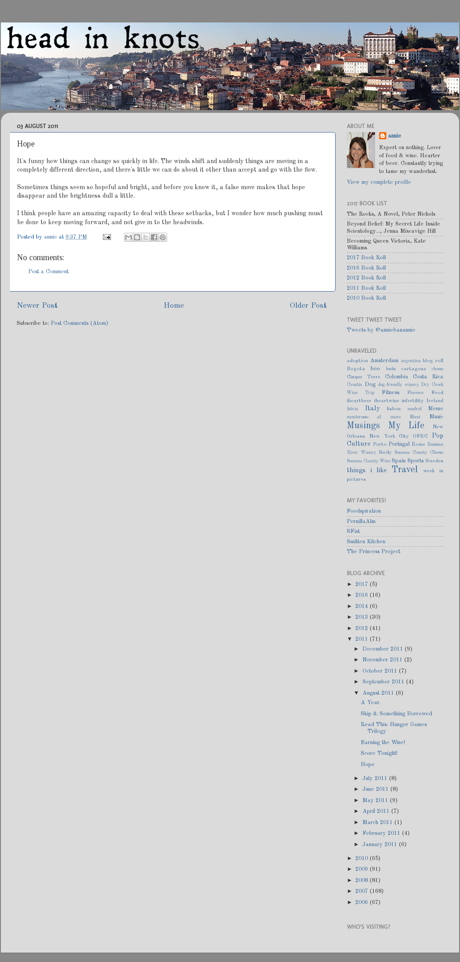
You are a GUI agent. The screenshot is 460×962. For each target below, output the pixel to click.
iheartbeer (359, 400)
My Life (406, 425)
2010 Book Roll (366, 298)
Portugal (399, 444)
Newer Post (37, 306)
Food (437, 392)
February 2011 (382, 833)
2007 (362, 891)
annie (51, 237)
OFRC (420, 436)
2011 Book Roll (366, 288)
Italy (372, 408)
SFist (353, 531)
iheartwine (386, 400)
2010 (362, 858)
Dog (370, 384)
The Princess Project (373, 551)
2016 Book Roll (366, 268)
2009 (362, 869)
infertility (413, 400)
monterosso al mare (374, 417)
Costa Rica (428, 377)
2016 (362, 595)
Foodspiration (364, 511)
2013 (362, 617)
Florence (415, 392)
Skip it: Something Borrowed (396, 714)
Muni (415, 417)
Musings (363, 425)
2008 (362, 880)
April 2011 (377, 811)
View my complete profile (379, 182)
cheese (437, 369)
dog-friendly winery (398, 384)
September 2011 (384, 682)
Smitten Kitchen (366, 542)
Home (174, 306)
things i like (367, 470)
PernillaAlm (361, 521)
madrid (414, 409)
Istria (352, 409)
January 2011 (381, 844)
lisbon (394, 409)
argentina (411, 361)
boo (375, 369)
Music (436, 417)
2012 (362, 628)
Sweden (434, 461)
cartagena (413, 369)
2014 (362, 606)
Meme (435, 409)
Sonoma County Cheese (418, 452)
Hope (368, 764)
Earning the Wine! (383, 742)
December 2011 (384, 649)
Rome (418, 444)
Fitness (390, 392)
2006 (362, 902)
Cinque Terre (363, 377)
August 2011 (379, 693)
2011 (362, 639)
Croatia (354, 384)
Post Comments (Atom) (79, 323)
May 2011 (376, 800)
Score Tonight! (379, 753)
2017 (362, 584)
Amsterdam (384, 361)
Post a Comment (48, 272)
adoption (357, 361)
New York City (389, 436)
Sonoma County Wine (368, 461)
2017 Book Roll (366, 258)
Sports (415, 461)
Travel (405, 469)
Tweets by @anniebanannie (381, 330)
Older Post (308, 306)
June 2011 (376, 789)
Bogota (356, 369)
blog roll (433, 361)
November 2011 (383, 660)
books (391, 369)
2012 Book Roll (366, 278)
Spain (399, 461)
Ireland (434, 400)
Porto (380, 444)
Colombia (396, 377)
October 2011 (381, 671)
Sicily (385, 452)
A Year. (371, 702)
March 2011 (378, 822)
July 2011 (376, 778)
